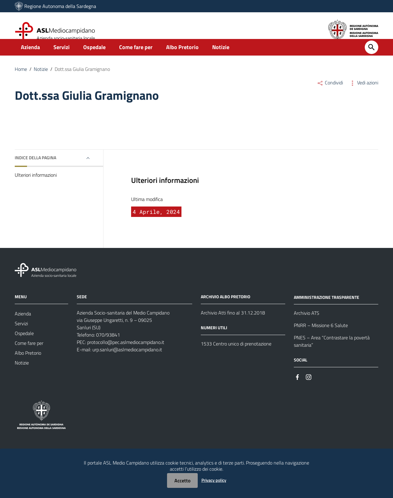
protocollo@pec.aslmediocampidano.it (125, 352)
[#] (297, 386)
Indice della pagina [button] (35, 167)
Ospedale (94, 57)
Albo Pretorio (182, 57)
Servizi (61, 57)
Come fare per (136, 57)
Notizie (220, 57)
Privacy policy (213, 480)
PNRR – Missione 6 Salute (321, 335)
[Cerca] (371, 57)
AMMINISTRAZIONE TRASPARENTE (326, 307)
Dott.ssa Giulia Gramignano (82, 79)
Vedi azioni (363, 92)
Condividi (330, 92)
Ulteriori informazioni (36, 185)
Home (21, 79)
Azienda (30, 57)
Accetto (182, 480)
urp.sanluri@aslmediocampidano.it (127, 359)
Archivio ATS (306, 323)
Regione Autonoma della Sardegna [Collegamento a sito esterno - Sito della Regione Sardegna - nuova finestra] (60, 6)
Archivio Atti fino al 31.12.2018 (233, 322)
